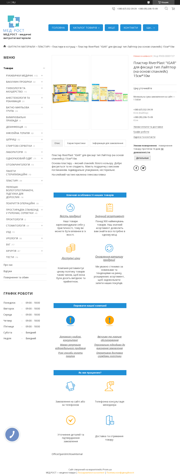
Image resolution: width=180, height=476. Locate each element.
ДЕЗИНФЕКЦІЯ (14, 126)
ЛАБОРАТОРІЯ (14, 152)
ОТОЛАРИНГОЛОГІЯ (18, 164)
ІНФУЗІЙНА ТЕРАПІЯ (18, 133)
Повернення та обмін (16, 277)
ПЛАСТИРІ (44, 46)
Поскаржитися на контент (91, 472)
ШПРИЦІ (11, 139)
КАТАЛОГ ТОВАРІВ (85, 27)
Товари (8, 68)
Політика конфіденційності (120, 472)
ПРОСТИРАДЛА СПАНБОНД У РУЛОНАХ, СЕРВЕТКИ (22, 211)
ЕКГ (8, 244)
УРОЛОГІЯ (12, 238)
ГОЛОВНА (58, 27)
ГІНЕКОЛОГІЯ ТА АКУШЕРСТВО (15, 89)
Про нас (8, 264)
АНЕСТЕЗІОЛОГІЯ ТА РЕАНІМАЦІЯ (18, 99)
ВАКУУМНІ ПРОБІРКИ (19, 81)
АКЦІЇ (111, 27)
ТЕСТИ (10, 257)
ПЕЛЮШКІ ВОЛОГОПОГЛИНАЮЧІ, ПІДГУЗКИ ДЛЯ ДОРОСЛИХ (20, 192)
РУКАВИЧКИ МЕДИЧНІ (19, 75)
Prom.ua (107, 469)
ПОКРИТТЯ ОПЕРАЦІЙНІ (20, 203)
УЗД (8, 232)
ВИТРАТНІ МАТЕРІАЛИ (21, 46)
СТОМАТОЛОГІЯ (15, 225)
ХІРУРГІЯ (11, 250)
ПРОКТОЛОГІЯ (14, 219)
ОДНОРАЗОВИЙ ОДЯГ (19, 158)
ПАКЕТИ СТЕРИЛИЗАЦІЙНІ (16, 172)
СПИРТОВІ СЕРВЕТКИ (19, 145)
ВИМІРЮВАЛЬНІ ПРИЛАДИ (16, 119)
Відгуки (7, 271)
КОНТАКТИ (131, 27)
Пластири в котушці (63, 46)
